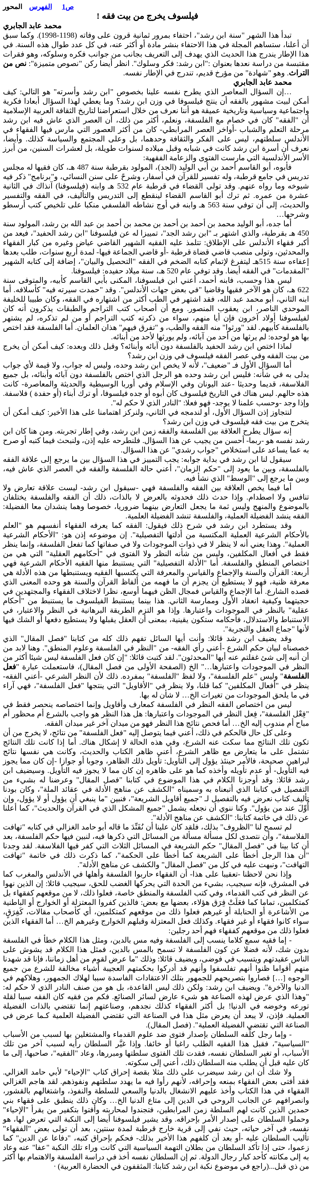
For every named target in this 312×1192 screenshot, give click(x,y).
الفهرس (40, 7)
